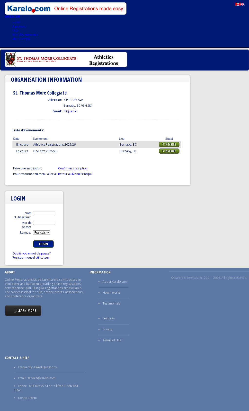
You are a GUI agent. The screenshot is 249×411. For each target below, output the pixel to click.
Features (109, 318)
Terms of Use (112, 340)
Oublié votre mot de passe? (31, 253)
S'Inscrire (169, 144)
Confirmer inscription (73, 168)
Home (16, 22)
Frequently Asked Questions (37, 367)
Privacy (107, 329)
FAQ (15, 30)
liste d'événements (25, 35)
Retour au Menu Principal (75, 174)
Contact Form (27, 398)
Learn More (27, 310)
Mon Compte (21, 39)
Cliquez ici (70, 111)
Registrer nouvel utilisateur (30, 257)
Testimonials (111, 303)
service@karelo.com (41, 378)
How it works (111, 292)
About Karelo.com (115, 282)
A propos (18, 26)
